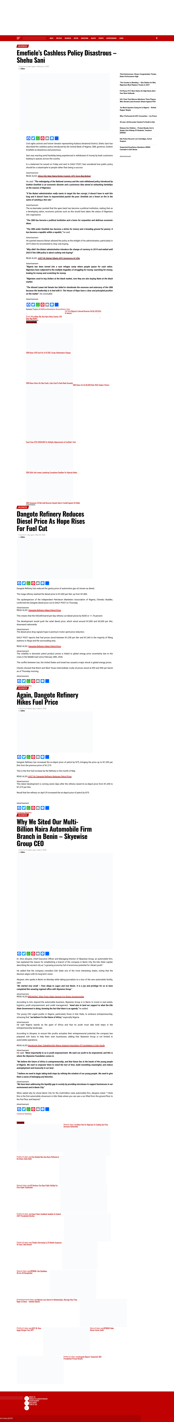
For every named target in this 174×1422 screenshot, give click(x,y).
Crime (121, 38)
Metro (76, 38)
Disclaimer (33, 1402)
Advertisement (34, 1400)
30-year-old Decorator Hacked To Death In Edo (137, 122)
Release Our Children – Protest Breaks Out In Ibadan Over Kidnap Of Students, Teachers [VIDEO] (137, 130)
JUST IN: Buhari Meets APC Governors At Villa (59, 258)
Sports (101, 38)
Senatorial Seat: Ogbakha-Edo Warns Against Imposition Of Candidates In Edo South (66, 1045)
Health (93, 38)
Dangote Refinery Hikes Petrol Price (44, 610)
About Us (32, 1397)
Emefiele (47, 309)
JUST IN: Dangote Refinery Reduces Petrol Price (50, 776)
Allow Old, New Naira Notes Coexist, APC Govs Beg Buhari (64, 176)
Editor (23, 69)
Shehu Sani (65, 309)
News (51, 38)
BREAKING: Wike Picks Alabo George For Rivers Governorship (56, 996)
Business (68, 38)
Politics (59, 38)
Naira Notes (56, 309)
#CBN (41, 309)
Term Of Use (33, 1404)
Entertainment (111, 38)
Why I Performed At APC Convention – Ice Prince (138, 116)
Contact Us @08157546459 (38, 1399)
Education (84, 38)
